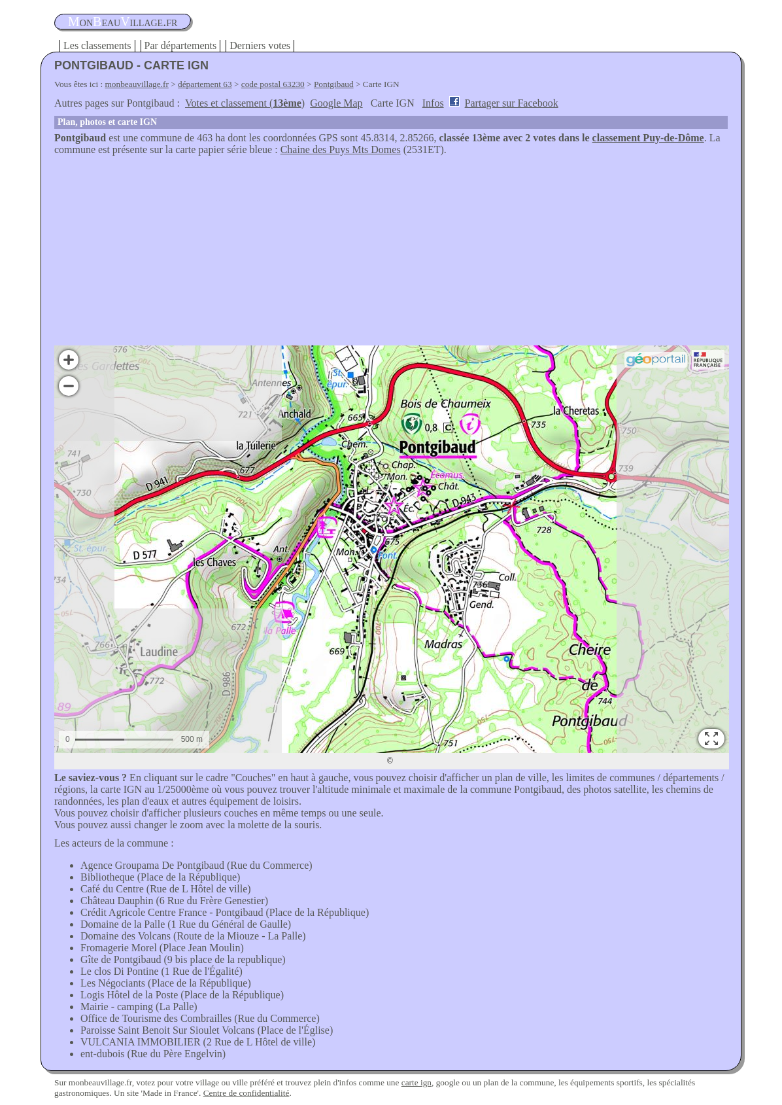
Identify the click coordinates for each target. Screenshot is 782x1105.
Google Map (336, 103)
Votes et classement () (245, 103)
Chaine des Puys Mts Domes (340, 149)
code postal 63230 (273, 84)
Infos (433, 103)
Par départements (180, 45)
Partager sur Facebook (511, 103)
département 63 (205, 84)
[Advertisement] (391, 253)
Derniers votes (260, 45)
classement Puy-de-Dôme (648, 137)
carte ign (416, 1082)
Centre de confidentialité (246, 1093)
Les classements (97, 45)
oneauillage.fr (122, 21)
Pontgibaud (334, 84)
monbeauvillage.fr (137, 84)
